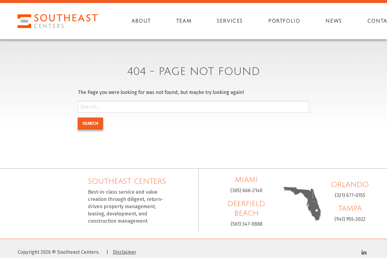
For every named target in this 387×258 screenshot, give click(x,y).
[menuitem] (141, 21)
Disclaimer (124, 252)
